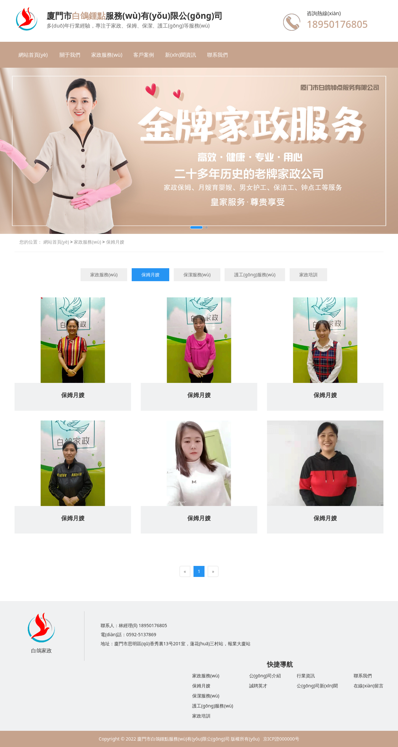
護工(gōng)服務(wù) (254, 274)
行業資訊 (306, 675)
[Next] (213, 571)
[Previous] (185, 571)
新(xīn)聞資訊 (180, 54)
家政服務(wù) (106, 54)
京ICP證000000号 (281, 739)
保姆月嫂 (114, 242)
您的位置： (30, 242)
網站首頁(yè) (33, 54)
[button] (196, 227)
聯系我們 (217, 54)
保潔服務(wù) (197, 274)
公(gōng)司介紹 (265, 675)
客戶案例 (143, 54)
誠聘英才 (258, 686)
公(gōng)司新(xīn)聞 (317, 686)
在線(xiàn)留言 (368, 686)
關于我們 (70, 54)
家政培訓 (308, 274)
